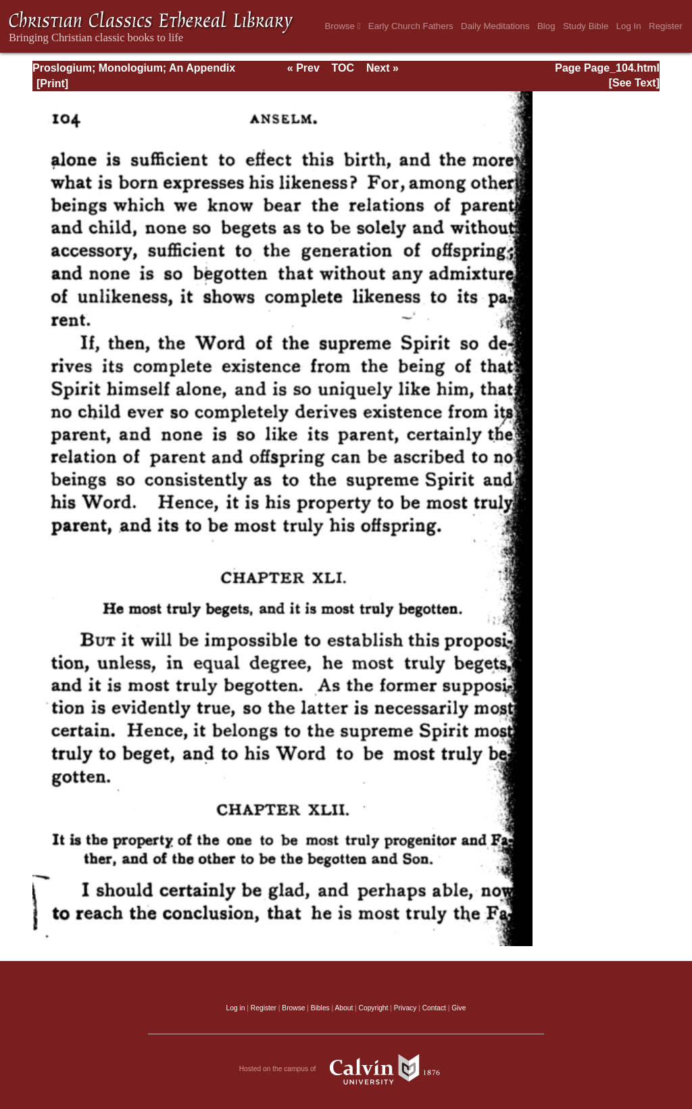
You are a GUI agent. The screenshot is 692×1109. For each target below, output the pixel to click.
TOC (343, 68)
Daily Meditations (495, 26)
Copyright (374, 1008)
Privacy (405, 1008)
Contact (434, 1008)
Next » (382, 68)
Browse (342, 26)
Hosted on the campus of (346, 1069)
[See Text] (634, 83)
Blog (546, 26)
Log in (235, 1008)
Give (458, 1008)
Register (666, 26)
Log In (628, 26)
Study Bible (585, 26)
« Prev (303, 68)
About (344, 1008)
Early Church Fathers (410, 26)
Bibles (320, 1008)
